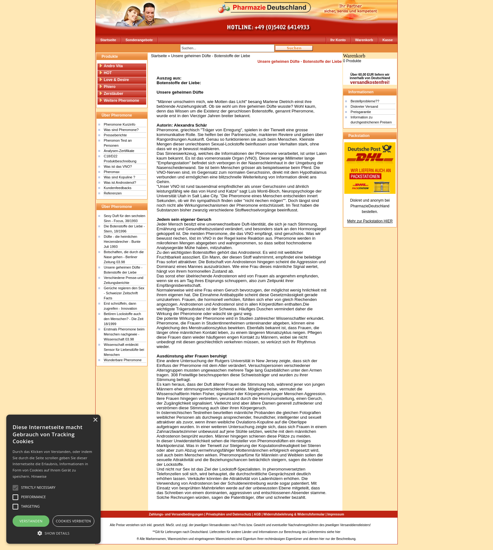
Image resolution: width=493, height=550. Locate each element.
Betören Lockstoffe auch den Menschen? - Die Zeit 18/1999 (123, 319)
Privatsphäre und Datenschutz (228, 514)
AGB (257, 514)
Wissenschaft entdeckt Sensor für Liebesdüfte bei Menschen (124, 350)
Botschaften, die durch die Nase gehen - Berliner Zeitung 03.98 (124, 257)
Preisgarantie (361, 112)
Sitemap (377, 525)
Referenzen (113, 193)
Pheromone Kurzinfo (119, 124)
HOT (105, 73)
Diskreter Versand (364, 106)
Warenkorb (364, 40)
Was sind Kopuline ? (119, 177)
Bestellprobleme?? (365, 101)
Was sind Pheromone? (121, 130)
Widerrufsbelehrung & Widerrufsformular (294, 514)
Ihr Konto (338, 40)
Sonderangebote (139, 40)
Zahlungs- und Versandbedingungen (176, 514)
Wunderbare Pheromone (122, 360)
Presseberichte (115, 135)
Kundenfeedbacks (117, 188)
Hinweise (39, 476)
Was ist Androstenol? (120, 182)
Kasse (388, 40)
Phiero (107, 86)
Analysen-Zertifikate (119, 151)
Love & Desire (114, 80)
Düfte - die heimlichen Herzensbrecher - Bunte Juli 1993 (122, 241)
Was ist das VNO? (118, 166)
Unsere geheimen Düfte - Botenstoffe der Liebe (210, 56)
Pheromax (111, 172)
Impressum (335, 514)
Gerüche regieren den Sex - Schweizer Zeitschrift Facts (124, 293)
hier (338, 532)
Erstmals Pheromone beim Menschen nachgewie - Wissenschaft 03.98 (124, 334)
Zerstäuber (111, 93)
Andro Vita (111, 66)
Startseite (108, 40)
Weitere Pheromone (119, 100)
